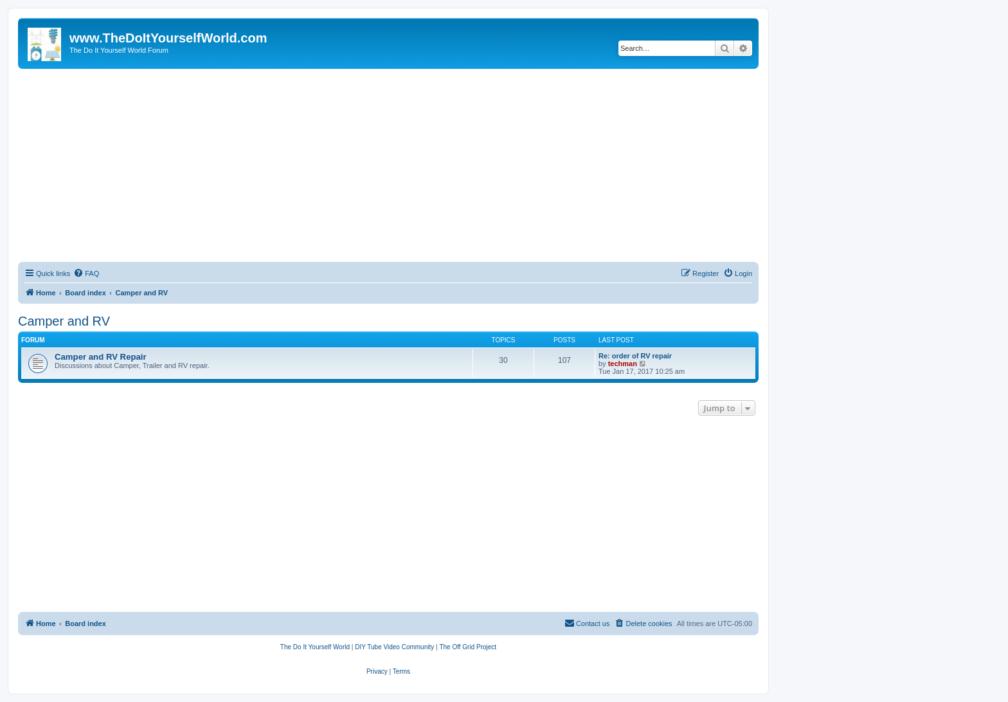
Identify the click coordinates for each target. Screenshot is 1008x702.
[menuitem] (86, 273)
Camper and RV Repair (101, 357)
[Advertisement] (388, 165)
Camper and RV (64, 321)
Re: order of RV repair (635, 356)
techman (622, 363)
